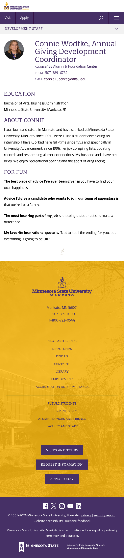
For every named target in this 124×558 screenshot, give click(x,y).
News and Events (62, 341)
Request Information (62, 464)
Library (62, 371)
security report (104, 515)
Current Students (62, 411)
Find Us (62, 356)
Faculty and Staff (62, 426)
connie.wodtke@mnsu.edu (65, 79)
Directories (62, 349)
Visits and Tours (62, 450)
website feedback (77, 521)
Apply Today (62, 479)
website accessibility (48, 521)
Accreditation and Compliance (62, 387)
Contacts (62, 364)
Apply (24, 18)
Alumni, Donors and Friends (62, 419)
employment (62, 379)
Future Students (62, 403)
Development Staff (61, 29)
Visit (8, 18)
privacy (86, 515)
